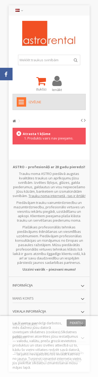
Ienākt (57, 89)
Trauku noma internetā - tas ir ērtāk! (56, 195)
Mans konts (23, 298)
